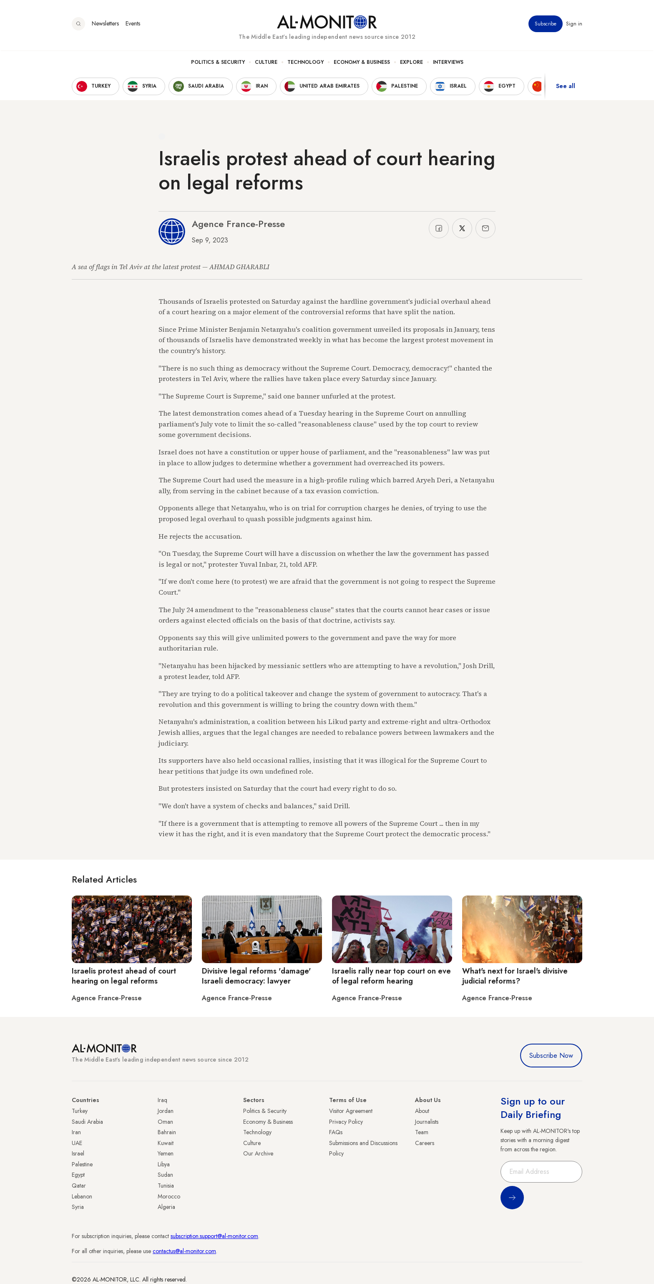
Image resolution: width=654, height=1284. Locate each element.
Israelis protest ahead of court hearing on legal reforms (124, 976)
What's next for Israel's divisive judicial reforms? (515, 976)
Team (421, 1132)
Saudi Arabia (87, 1122)
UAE (77, 1143)
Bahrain (167, 1132)
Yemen (166, 1153)
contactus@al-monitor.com (184, 1251)
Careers (424, 1143)
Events (133, 24)
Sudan (165, 1174)
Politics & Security (218, 63)
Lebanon (82, 1196)
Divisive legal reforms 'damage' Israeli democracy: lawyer (256, 976)
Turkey (80, 1111)
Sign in (574, 24)
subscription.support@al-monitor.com (214, 1236)
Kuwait (166, 1143)
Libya (164, 1164)
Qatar (79, 1185)
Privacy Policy (346, 1122)
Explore (411, 63)
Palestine (82, 1164)
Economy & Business (362, 63)
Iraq (162, 1100)
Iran (76, 1132)
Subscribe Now (551, 1055)
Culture (266, 63)
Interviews (448, 63)
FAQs (335, 1132)
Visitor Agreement (350, 1111)
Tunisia (166, 1185)
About (422, 1111)
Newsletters (105, 24)
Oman (165, 1122)
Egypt (78, 1174)
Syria (78, 1207)
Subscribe (545, 24)
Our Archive (258, 1153)
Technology (305, 63)
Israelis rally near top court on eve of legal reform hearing (391, 976)
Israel (78, 1153)
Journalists (426, 1122)
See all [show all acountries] (565, 87)
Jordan (166, 1111)
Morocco (169, 1196)
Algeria (166, 1207)
